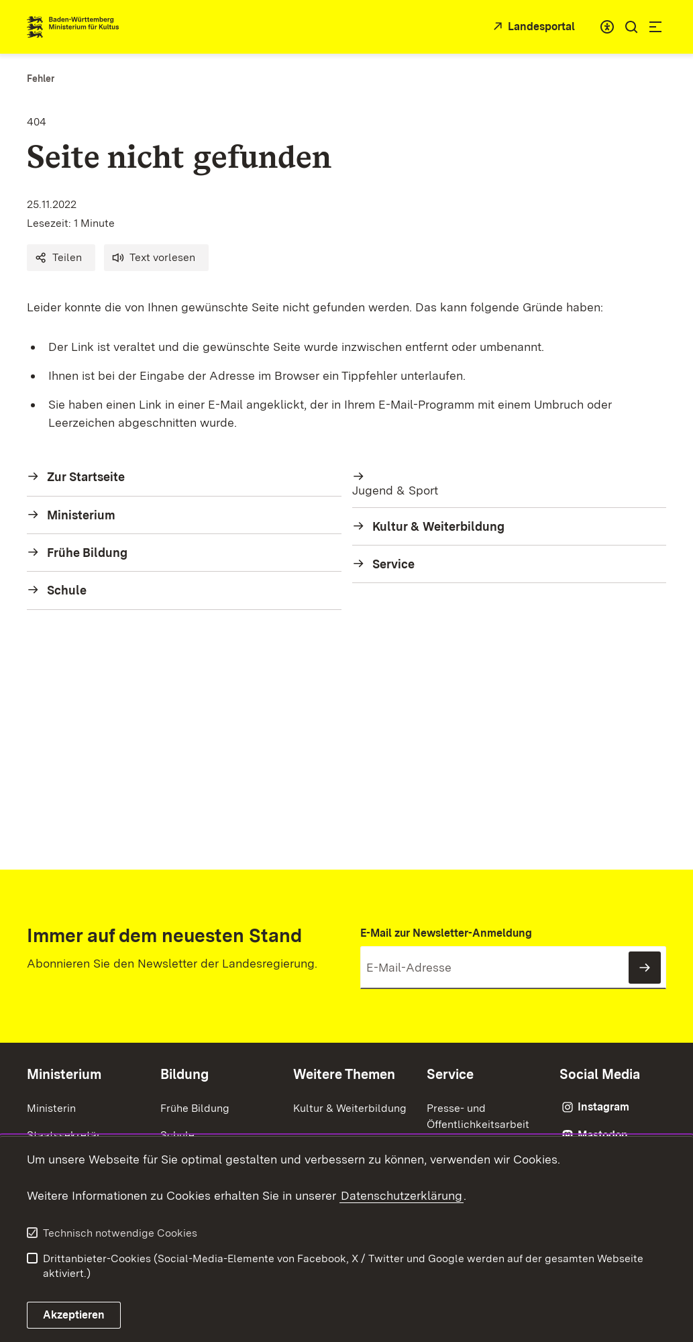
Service (450, 1074)
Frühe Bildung (194, 1108)
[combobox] (607, 27)
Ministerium (64, 1074)
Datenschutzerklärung (401, 1195)
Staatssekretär (64, 1135)
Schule (177, 1135)
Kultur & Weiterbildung (350, 1108)
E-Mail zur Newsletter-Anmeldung (446, 933)
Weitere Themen (344, 1074)
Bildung (184, 1074)
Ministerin (51, 1108)
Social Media (599, 1074)
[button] (61, 257)
